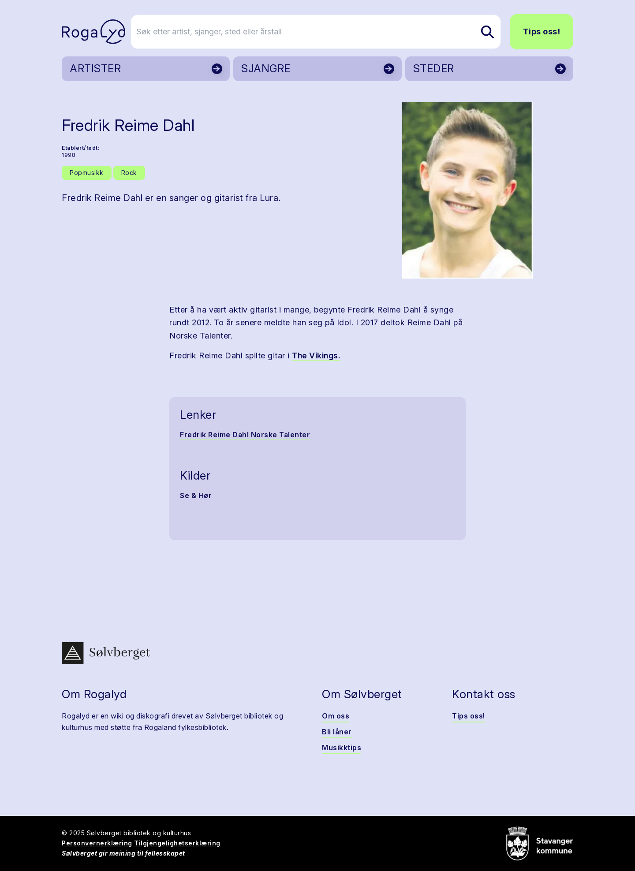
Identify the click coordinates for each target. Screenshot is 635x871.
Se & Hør (196, 495)
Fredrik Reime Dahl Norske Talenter (245, 434)
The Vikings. (316, 355)
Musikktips (341, 747)
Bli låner (337, 731)
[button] (467, 190)
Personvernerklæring (97, 843)
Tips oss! (541, 31)
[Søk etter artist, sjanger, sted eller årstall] (321, 32)
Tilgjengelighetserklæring (177, 843)
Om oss (335, 715)
